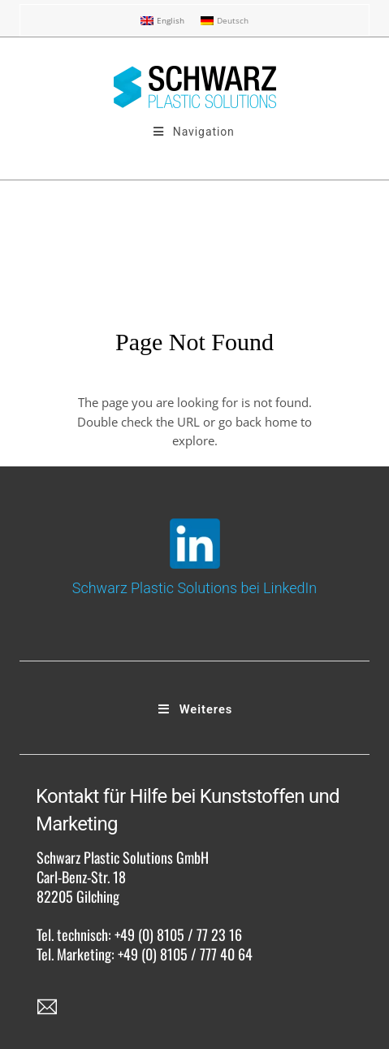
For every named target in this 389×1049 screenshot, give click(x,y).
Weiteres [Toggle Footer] (195, 709)
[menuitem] (162, 20)
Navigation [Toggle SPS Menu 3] (193, 131)
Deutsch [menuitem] (233, 20)
